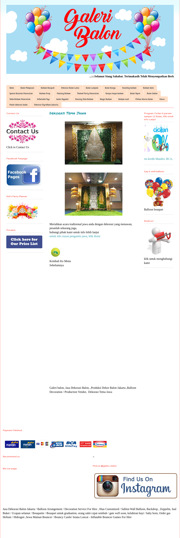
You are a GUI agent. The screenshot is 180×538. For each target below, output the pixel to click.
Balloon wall (123, 99)
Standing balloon (129, 87)
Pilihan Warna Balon (144, 99)
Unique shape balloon (114, 93)
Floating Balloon (64, 93)
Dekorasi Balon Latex (70, 87)
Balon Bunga (110, 87)
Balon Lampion (92, 87)
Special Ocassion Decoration (21, 93)
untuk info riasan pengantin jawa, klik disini (75, 236)
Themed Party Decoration (88, 93)
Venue (162, 99)
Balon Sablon (152, 93)
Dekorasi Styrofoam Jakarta (46, 104)
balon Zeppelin (62, 99)
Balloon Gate (148, 87)
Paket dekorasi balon (19, 104)
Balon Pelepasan (27, 87)
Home (12, 87)
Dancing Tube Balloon (84, 99)
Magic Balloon (106, 99)
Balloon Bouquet (48, 87)
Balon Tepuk (135, 93)
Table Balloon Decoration (20, 99)
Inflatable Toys (43, 99)
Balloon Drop (44, 93)
